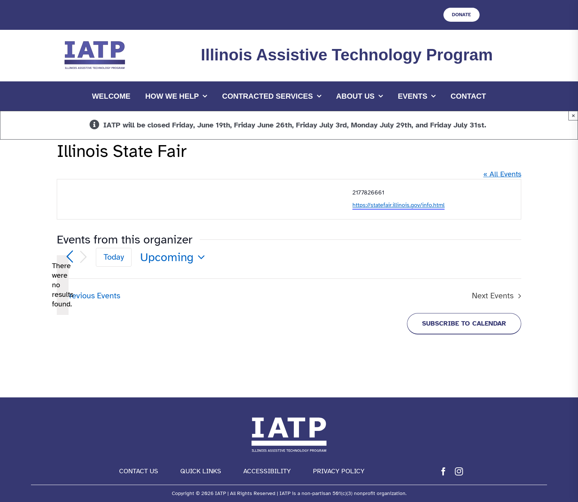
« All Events (502, 174)
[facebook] (443, 471)
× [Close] (573, 115)
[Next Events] (83, 257)
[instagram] (459, 471)
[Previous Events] (69, 256)
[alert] (63, 285)
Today (114, 257)
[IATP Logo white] (289, 415)
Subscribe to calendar (464, 323)
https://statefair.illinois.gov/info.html (398, 205)
